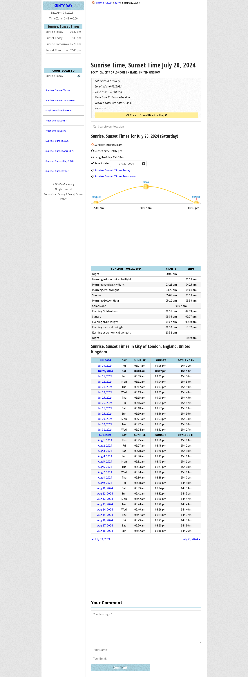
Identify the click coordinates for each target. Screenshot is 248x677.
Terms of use (50, 194)
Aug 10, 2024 (105, 488)
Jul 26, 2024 (105, 403)
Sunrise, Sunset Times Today (112, 170)
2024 (109, 2)
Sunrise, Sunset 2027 (57, 171)
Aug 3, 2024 (105, 451)
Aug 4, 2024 (105, 456)
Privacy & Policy (66, 194)
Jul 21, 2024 (105, 376)
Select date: (120, 163)
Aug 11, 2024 (105, 493)
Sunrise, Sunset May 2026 (59, 161)
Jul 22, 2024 (105, 381)
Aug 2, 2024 (105, 445)
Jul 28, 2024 (105, 413)
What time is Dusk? (56, 130)
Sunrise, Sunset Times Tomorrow (115, 176)
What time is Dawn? (56, 120)
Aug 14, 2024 (105, 509)
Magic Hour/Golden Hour (59, 110)
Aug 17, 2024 (105, 525)
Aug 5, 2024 (105, 461)
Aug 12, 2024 (105, 499)
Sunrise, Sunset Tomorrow (60, 100)
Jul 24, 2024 (105, 392)
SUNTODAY (63, 5)
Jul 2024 (105, 360)
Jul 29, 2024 (105, 419)
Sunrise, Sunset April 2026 (60, 151)
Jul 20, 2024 (105, 371)
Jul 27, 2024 (105, 408)
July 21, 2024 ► (191, 539)
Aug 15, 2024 (105, 515)
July (117, 2)
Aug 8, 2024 (105, 477)
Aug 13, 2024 (105, 504)
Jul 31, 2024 (105, 429)
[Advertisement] (146, 32)
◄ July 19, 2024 (100, 539)
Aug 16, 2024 (105, 520)
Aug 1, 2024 (105, 440)
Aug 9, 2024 (105, 483)
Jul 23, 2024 (105, 387)
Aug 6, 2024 (105, 467)
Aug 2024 (105, 435)
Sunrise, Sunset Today (58, 90)
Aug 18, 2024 (105, 531)
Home (100, 2)
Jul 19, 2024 (105, 365)
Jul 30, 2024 (105, 424)
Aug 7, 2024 (105, 472)
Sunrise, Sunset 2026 (57, 140)
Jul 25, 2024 (105, 397)
